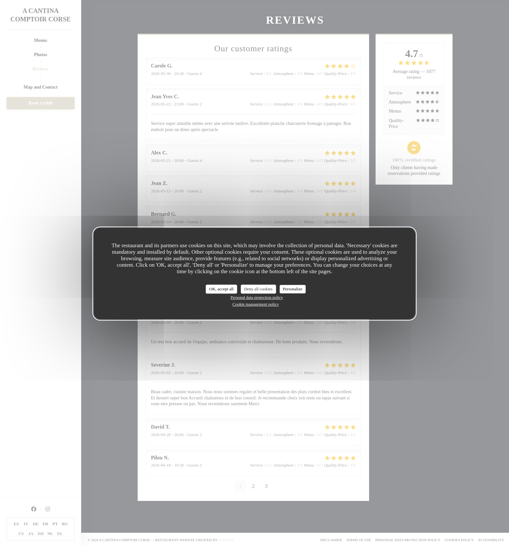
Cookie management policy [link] (255, 304)
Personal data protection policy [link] (256, 297)
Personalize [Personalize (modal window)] (292, 288)
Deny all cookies (258, 288)
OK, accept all (221, 288)
